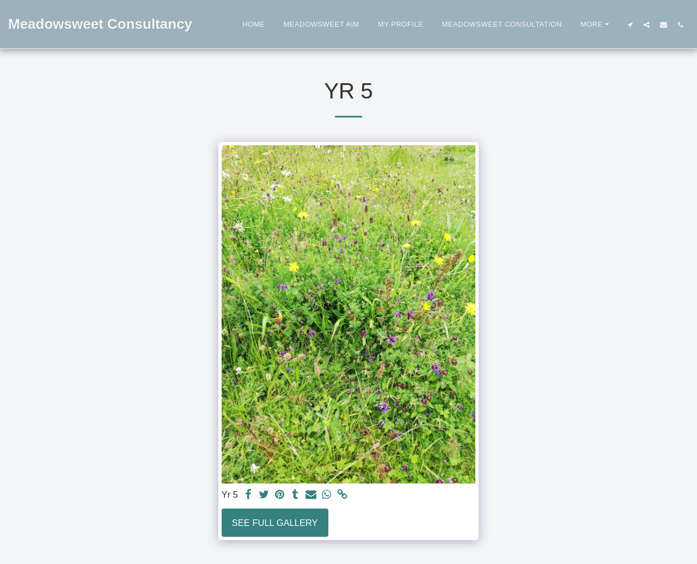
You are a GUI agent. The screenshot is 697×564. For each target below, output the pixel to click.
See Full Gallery (275, 523)
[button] (630, 24)
